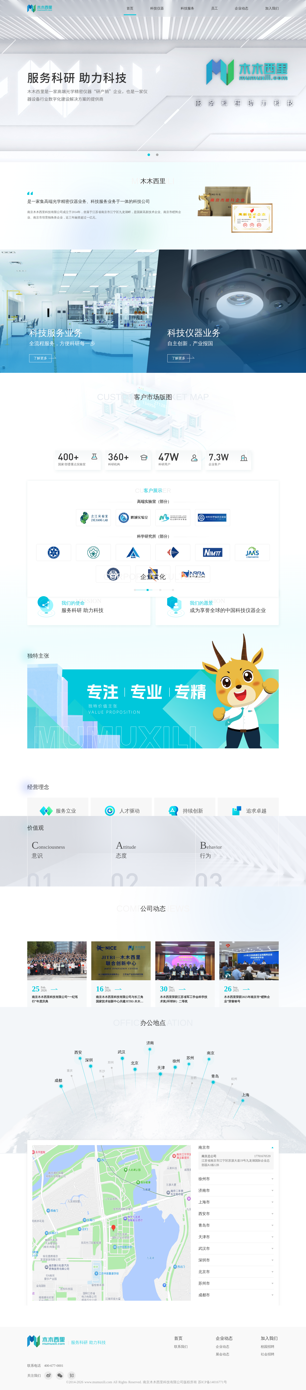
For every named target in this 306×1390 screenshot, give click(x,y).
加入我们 (272, 8)
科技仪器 (157, 8)
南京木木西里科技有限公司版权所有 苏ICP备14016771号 (185, 1382)
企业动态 (241, 8)
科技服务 (187, 8)
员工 (214, 8)
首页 (130, 8)
